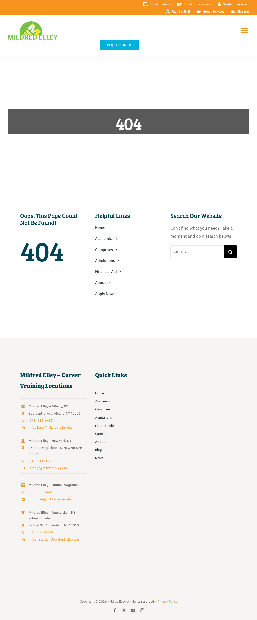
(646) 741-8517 (41, 461)
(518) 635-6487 (41, 420)
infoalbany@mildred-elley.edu (51, 427)
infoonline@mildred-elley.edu (50, 499)
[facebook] (115, 610)
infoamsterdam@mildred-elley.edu (54, 539)
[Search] (230, 251)
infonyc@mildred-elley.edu (48, 468)
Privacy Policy (167, 601)
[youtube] (133, 610)
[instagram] (142, 610)
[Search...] (197, 251)
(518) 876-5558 (41, 532)
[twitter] (124, 610)
